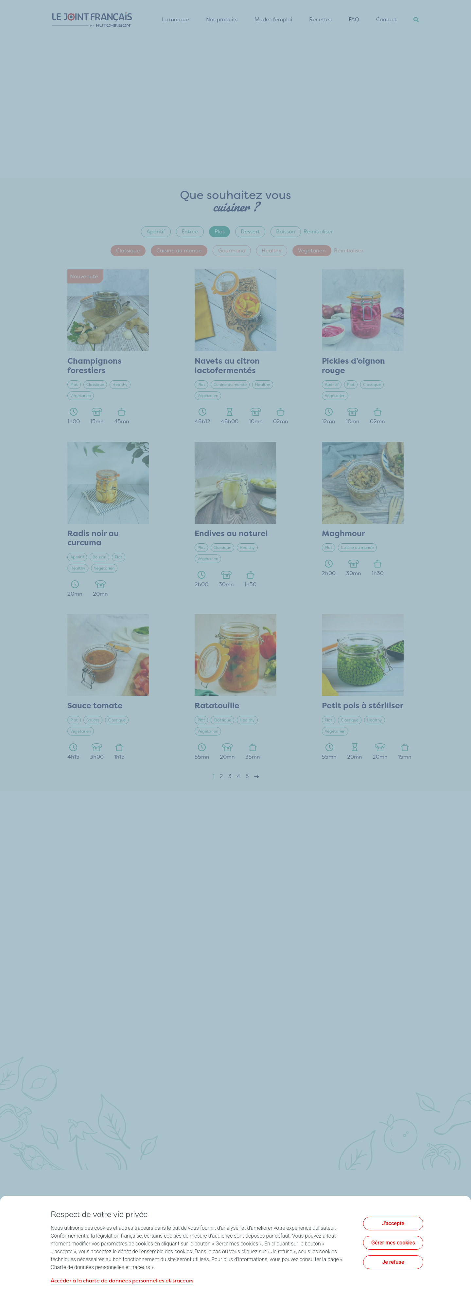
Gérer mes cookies (393, 1243)
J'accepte (393, 1223)
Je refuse (393, 1262)
